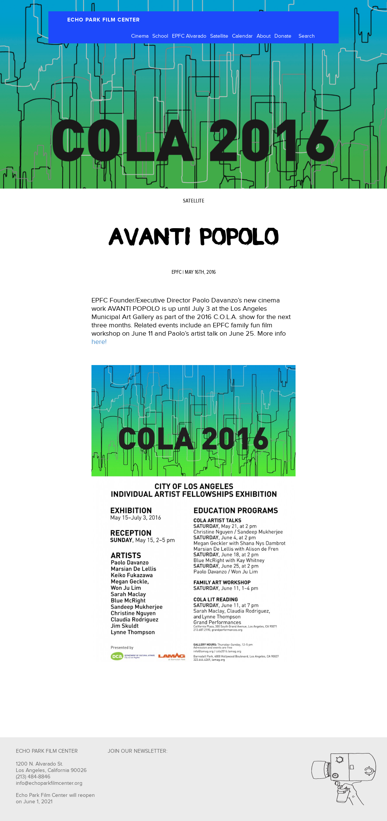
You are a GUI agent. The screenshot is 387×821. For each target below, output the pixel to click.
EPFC (176, 272)
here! (99, 342)
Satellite (219, 36)
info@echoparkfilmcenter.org (49, 783)
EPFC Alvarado (189, 36)
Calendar (242, 36)
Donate (282, 36)
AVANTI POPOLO (193, 236)
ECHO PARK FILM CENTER (103, 20)
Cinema (140, 36)
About (264, 36)
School (160, 36)
